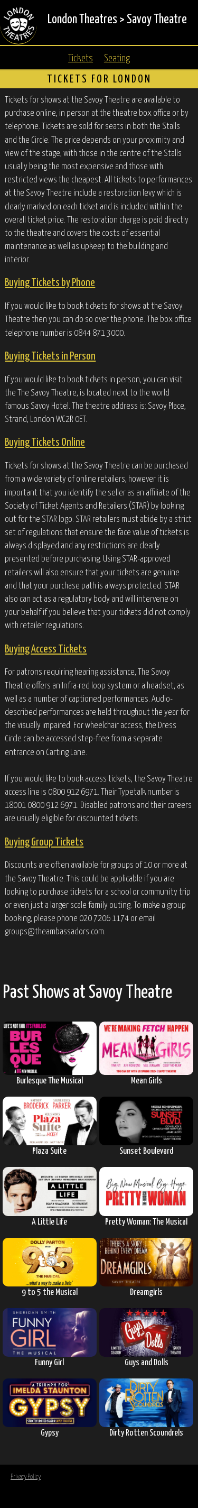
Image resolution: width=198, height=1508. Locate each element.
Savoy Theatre (157, 20)
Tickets (80, 58)
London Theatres (82, 20)
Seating (117, 58)
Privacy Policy (26, 1477)
